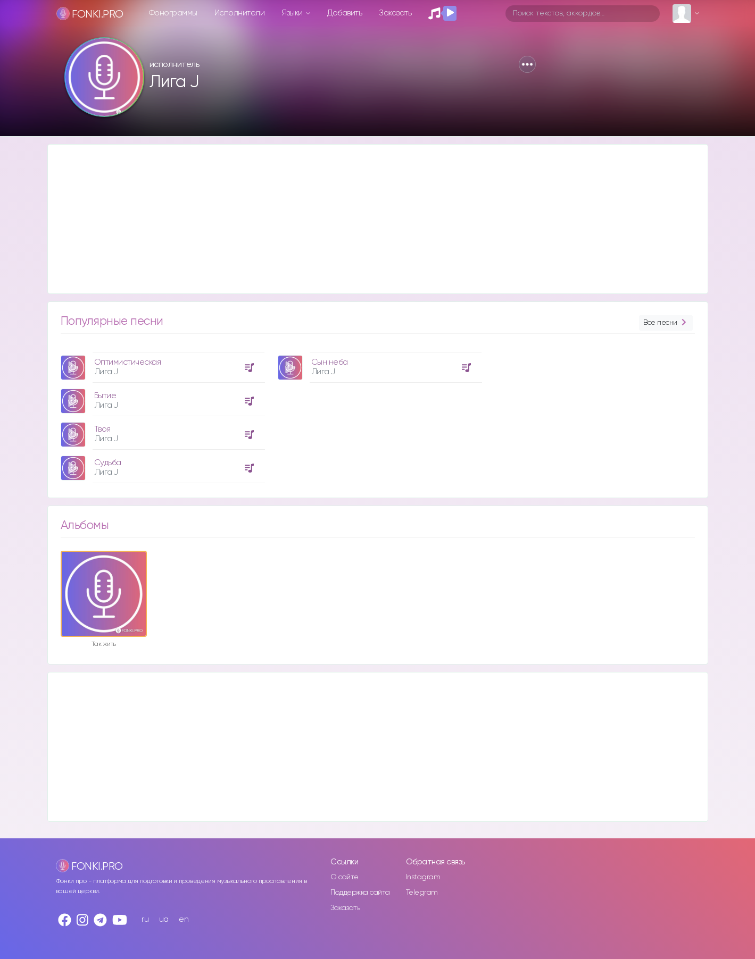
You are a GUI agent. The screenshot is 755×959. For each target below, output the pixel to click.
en (183, 919)
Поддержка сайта (360, 892)
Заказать (395, 13)
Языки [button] (292, 13)
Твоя (102, 429)
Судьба (107, 463)
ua (164, 919)
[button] (527, 64)
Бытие (105, 396)
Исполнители (239, 13)
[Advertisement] (367, 219)
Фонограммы (173, 13)
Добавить (344, 13)
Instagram (423, 877)
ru (145, 919)
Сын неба (329, 362)
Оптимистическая (127, 362)
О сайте (344, 877)
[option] (161, 414)
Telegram (422, 892)
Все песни (665, 323)
